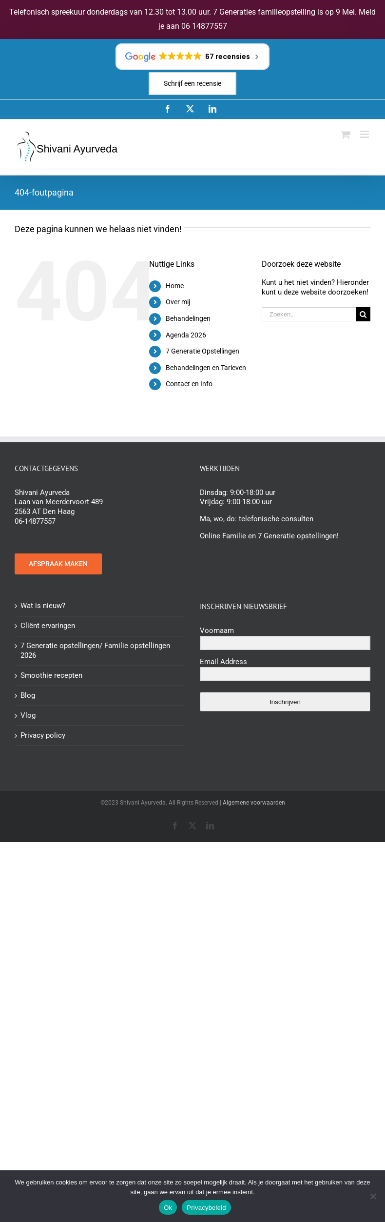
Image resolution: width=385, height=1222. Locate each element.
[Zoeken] (363, 314)
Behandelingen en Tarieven (206, 368)
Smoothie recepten (51, 675)
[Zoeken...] (309, 314)
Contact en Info (189, 384)
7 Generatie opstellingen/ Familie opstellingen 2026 (95, 650)
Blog (27, 695)
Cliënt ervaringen (47, 625)
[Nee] (373, 1196)
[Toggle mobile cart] (345, 134)
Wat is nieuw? (42, 605)
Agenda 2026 (186, 335)
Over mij (178, 302)
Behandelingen (188, 318)
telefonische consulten (276, 518)
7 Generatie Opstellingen (202, 351)
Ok (168, 1207)
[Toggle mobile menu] (365, 134)
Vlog (28, 715)
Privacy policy (42, 735)
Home (175, 286)
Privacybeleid (206, 1207)
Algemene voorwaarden (254, 802)
